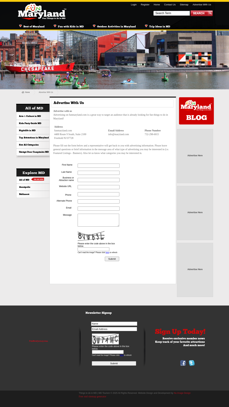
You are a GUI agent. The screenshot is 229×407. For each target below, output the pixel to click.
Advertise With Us (202, 4)
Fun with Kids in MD (71, 26)
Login (134, 4)
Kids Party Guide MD (30, 123)
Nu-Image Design (182, 393)
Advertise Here (195, 155)
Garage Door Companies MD (34, 152)
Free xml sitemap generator (92, 396)
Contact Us (170, 4)
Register (145, 4)
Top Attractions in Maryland (34, 138)
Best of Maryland (34, 26)
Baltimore (24, 194)
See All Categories (29, 145)
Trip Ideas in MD (159, 26)
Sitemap (184, 4)
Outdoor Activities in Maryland (116, 26)
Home (157, 4)
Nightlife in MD (27, 131)
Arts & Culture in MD (30, 116)
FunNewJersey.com (38, 341)
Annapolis (24, 187)
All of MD (24, 180)
